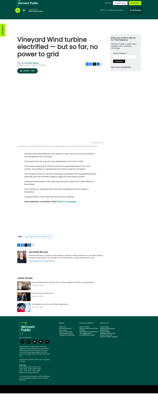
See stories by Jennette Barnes (42, 265)
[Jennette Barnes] (21, 261)
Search (121, 21)
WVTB (34, 375)
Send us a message (67, 206)
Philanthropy (104, 335)
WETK (29, 375)
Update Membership (107, 333)
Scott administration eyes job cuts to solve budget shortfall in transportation (63, 287)
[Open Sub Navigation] (30, 21)
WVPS (21, 375)
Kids (62, 21)
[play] (17, 15)
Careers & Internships (67, 340)
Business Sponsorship (107, 338)
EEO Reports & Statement (89, 336)
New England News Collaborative (38, 241)
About (85, 21)
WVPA (39, 373)
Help (106, 21)
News (45, 21)
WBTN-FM (36, 377)
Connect (96, 21)
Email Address (120, 57)
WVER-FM (22, 377)
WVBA (30, 372)
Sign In (107, 5)
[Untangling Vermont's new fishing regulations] (24, 312)
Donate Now (104, 331)
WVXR (25, 375)
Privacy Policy (84, 331)
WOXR (30, 373)
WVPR (21, 373)
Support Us (73, 21)
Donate (137, 5)
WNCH (34, 373)
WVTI (20, 372)
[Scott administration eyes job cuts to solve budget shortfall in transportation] (24, 290)
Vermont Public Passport (109, 341)
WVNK (34, 372)
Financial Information (87, 340)
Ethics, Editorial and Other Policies (89, 334)
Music (54, 21)
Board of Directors (65, 336)
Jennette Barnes (31, 67)
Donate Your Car (106, 340)
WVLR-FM (29, 377)
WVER (38, 375)
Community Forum (66, 338)
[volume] (24, 15)
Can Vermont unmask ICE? (42, 298)
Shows (35, 21)
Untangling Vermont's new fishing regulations (50, 309)
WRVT (25, 373)
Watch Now (120, 5)
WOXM (25, 372)
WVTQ (39, 372)
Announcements (65, 333)
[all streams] (135, 15)
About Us (62, 331)
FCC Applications (86, 338)
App (114, 21)
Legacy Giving (105, 336)
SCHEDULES (2, 35)
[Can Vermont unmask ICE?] (24, 301)
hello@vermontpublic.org (33, 383)
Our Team (63, 335)
